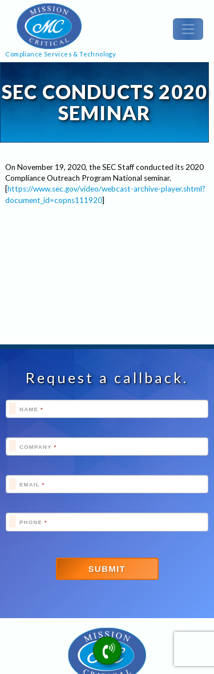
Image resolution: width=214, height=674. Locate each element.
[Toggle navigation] (188, 29)
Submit (107, 569)
